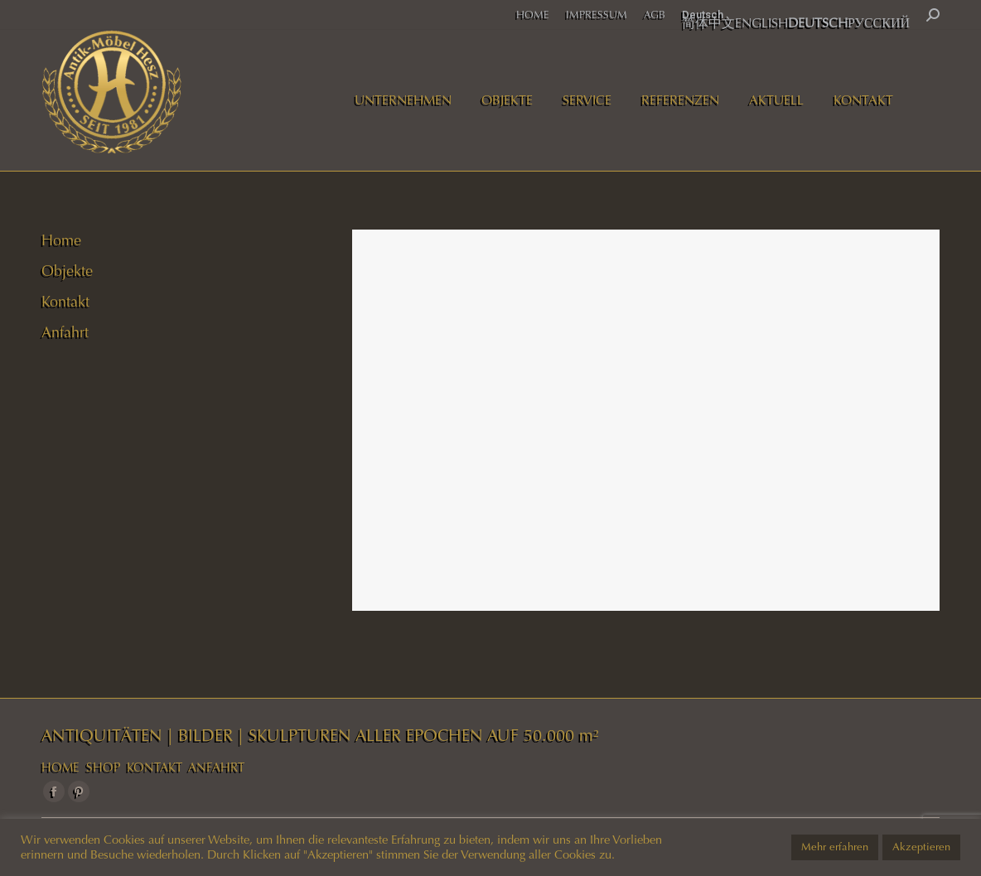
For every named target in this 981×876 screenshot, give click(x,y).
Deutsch (702, 14)
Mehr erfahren (834, 847)
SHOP (103, 767)
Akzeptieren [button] (921, 847)
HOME (60, 767)
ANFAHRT (216, 767)
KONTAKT (154, 767)
